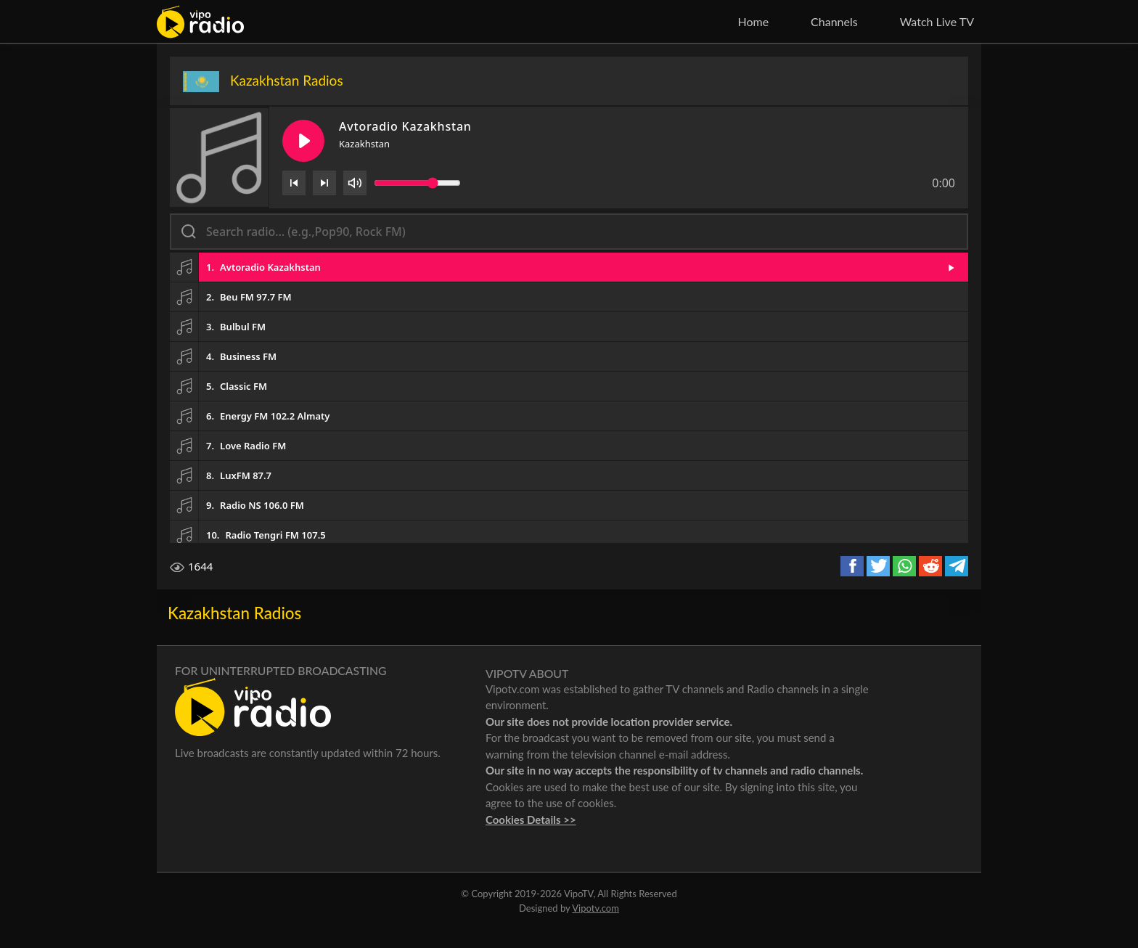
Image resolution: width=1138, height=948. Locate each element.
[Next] (324, 183)
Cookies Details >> (531, 819)
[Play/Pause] (303, 141)
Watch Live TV (937, 21)
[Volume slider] (417, 183)
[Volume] (355, 183)
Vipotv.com (595, 908)
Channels (834, 21)
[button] (569, 267)
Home (753, 21)
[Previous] (294, 183)
